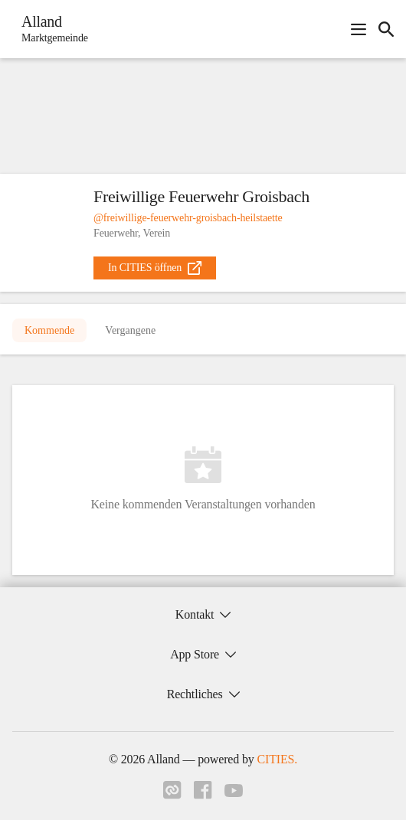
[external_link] (154, 267)
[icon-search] (386, 29)
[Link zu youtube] (233, 792)
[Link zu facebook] (203, 794)
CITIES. (277, 759)
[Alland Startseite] (50, 29)
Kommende (49, 330)
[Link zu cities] (172, 794)
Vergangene (130, 330)
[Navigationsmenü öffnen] (358, 29)
